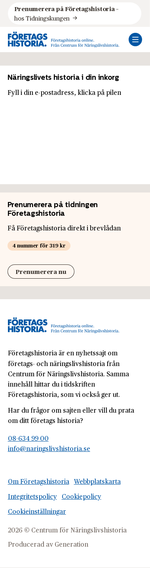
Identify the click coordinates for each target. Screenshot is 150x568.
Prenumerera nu (40, 271)
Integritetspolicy (32, 496)
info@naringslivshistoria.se (49, 448)
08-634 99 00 (28, 438)
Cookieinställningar (37, 511)
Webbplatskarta (97, 481)
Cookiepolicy (81, 496)
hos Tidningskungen (67, 13)
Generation (71, 544)
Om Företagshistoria (38, 481)
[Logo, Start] (64, 39)
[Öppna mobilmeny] (135, 39)
